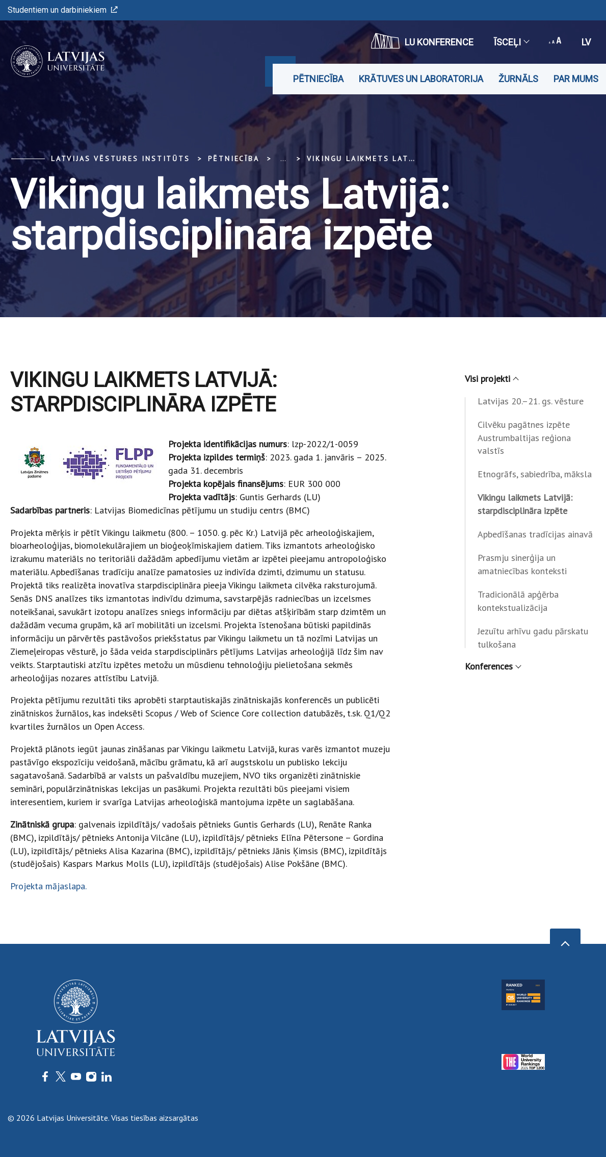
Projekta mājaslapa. (48, 886)
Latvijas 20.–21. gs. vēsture (531, 401)
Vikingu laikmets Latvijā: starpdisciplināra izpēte (525, 504)
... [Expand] (283, 158)
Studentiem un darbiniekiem (63, 10)
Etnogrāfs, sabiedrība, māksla (535, 474)
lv (586, 42)
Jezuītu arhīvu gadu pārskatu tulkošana (533, 637)
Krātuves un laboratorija (421, 78)
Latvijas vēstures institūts (120, 158)
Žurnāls (518, 78)
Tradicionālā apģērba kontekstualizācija (518, 600)
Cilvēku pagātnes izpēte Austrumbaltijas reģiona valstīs (524, 438)
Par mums (576, 78)
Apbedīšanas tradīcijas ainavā (535, 534)
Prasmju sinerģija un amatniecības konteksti (522, 564)
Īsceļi (511, 42)
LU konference (422, 41)
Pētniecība (318, 78)
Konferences (492, 666)
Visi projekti (491, 378)
